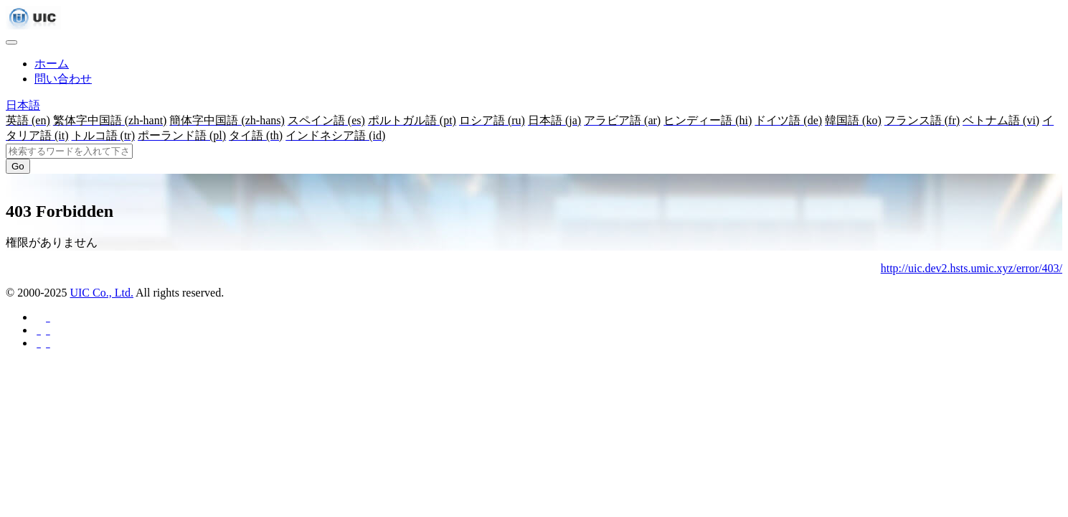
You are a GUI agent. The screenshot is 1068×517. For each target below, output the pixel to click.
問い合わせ (63, 79)
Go (17, 166)
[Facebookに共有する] (47, 317)
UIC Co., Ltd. (101, 293)
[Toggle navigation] (11, 42)
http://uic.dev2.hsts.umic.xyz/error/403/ (971, 268)
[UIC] (33, 25)
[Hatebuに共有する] (47, 343)
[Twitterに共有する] (47, 330)
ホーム (51, 63)
